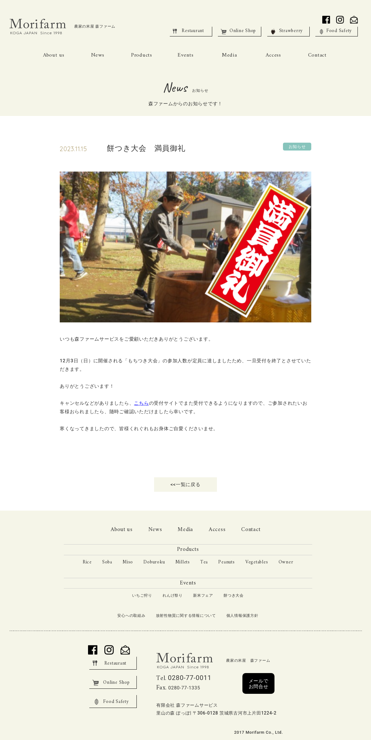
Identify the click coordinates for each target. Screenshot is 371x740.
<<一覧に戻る (185, 484)
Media (185, 529)
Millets (182, 562)
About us (122, 529)
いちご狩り (142, 596)
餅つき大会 (234, 596)
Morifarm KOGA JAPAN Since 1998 (39, 27)
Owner (286, 562)
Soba (107, 562)
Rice (87, 562)
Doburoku (154, 562)
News (155, 529)
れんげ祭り (173, 596)
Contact (250, 529)
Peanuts (226, 562)
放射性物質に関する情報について (186, 615)
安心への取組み (131, 615)
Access (217, 529)
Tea (204, 562)
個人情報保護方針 (242, 615)
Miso (128, 562)
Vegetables (256, 562)
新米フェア (203, 596)
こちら (141, 403)
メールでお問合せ (259, 683)
